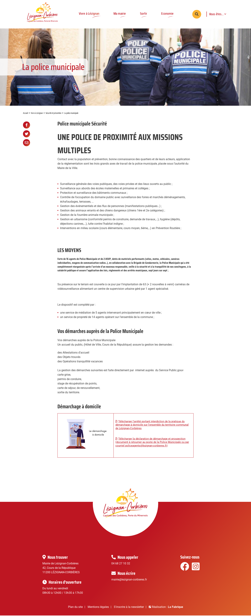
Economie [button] (167, 13)
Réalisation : (167, 607)
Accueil (25, 113)
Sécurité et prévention (53, 113)
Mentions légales (98, 607)
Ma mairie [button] (119, 13)
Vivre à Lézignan (37, 113)
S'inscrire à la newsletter (129, 607)
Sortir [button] (143, 13)
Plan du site (75, 607)
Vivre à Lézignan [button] (89, 13)
